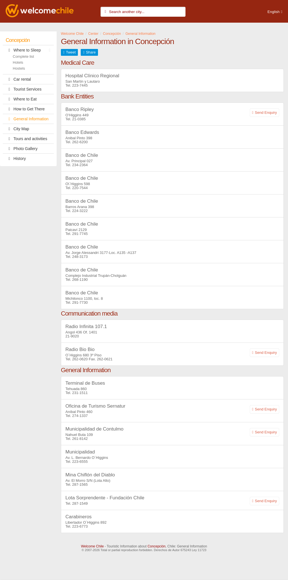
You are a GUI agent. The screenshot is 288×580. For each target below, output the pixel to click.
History (16, 158)
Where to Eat (21, 99)
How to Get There (25, 109)
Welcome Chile (92, 546)
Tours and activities (26, 139)
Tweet (71, 52)
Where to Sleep (29, 50)
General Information (27, 119)
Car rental (18, 79)
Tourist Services (23, 89)
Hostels (19, 68)
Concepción (18, 40)
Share (91, 52)
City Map (17, 129)
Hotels (18, 62)
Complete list (23, 56)
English (274, 12)
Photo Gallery (21, 148)
